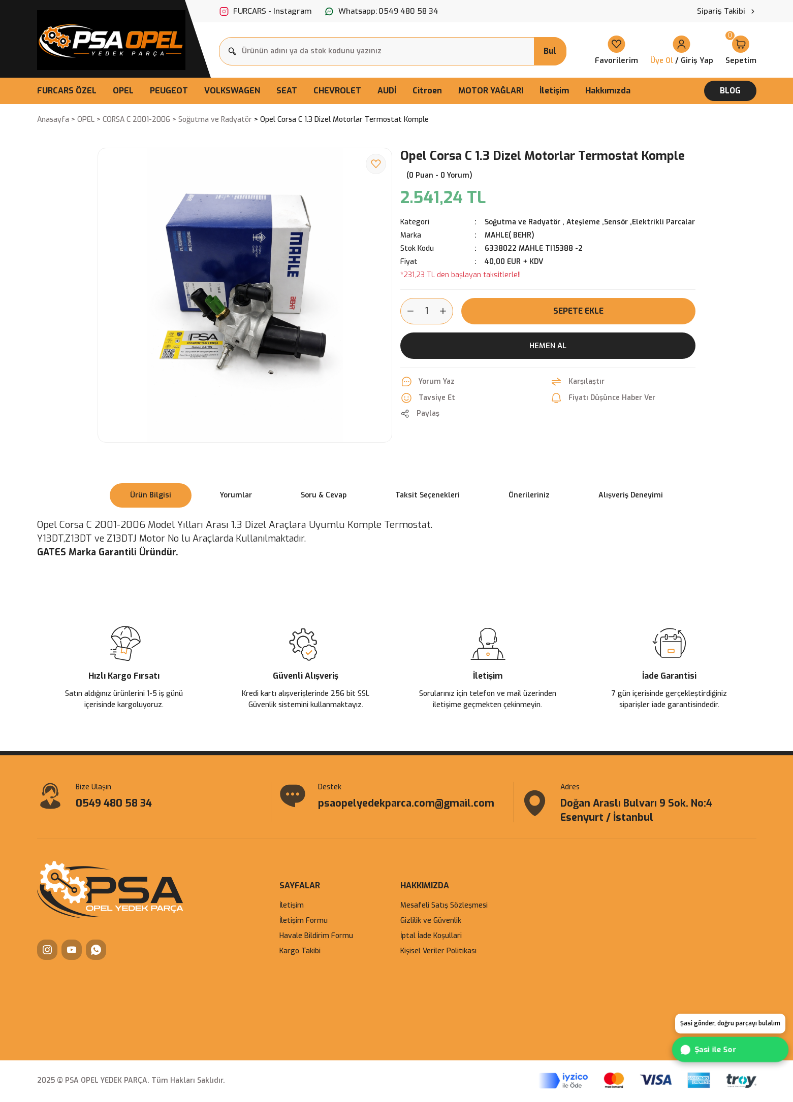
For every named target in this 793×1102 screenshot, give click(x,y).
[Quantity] (426, 311)
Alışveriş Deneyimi (630, 495)
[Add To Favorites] (376, 164)
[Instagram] (47, 951)
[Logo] (111, 40)
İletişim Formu (303, 921)
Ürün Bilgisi (150, 495)
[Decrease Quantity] (407, 311)
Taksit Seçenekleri (427, 495)
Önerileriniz (529, 495)
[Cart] (740, 51)
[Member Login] (681, 51)
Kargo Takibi (300, 952)
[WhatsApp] (96, 951)
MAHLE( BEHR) (510, 235)
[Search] (392, 51)
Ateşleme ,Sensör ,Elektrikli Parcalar (630, 222)
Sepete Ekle (578, 311)
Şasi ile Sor (709, 1049)
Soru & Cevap (323, 495)
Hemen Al (547, 346)
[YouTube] (71, 951)
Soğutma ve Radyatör (522, 222)
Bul (550, 51)
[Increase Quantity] (446, 311)
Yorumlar (236, 495)
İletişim (291, 906)
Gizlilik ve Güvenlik (430, 921)
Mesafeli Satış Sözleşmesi (444, 906)
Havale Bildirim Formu (316, 937)
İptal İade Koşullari (431, 937)
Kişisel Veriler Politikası (438, 952)
